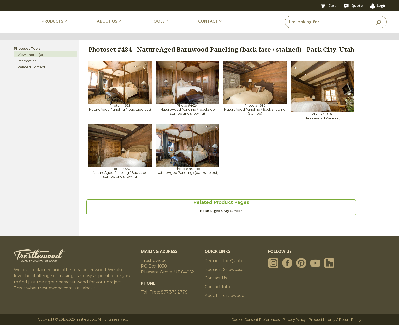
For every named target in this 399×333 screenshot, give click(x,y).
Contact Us (216, 286)
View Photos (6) (30, 62)
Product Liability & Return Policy (335, 327)
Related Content (31, 75)
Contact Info (217, 294)
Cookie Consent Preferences (255, 327)
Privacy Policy (294, 327)
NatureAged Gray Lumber (221, 218)
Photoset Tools (27, 56)
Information (27, 68)
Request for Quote (224, 268)
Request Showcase (224, 277)
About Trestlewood (225, 303)
